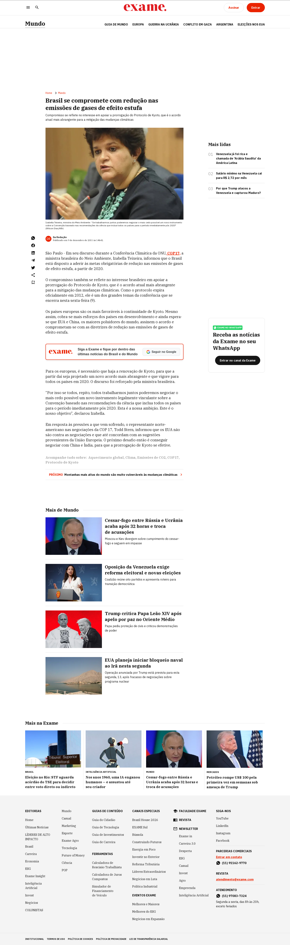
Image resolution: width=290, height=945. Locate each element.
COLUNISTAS (34, 910)
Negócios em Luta (144, 879)
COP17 (173, 457)
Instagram (223, 833)
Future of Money (73, 855)
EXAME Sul (140, 827)
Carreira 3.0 (187, 843)
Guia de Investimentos (108, 835)
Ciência (67, 863)
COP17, (173, 253)
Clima (130, 457)
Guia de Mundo (116, 24)
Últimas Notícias (36, 827)
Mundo (35, 23)
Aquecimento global (106, 457)
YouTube (222, 818)
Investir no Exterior (146, 857)
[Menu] (28, 7)
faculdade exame (192, 811)
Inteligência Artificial (33, 886)
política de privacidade (111, 939)
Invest (29, 895)
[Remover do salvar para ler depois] (33, 282)
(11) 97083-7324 (234, 896)
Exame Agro (70, 840)
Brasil (29, 846)
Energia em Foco (144, 849)
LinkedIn (222, 826)
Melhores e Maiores (145, 904)
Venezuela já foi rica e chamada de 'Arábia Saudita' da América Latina (238, 158)
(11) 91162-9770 (234, 863)
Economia (32, 861)
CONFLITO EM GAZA (197, 24)
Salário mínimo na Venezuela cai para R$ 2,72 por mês (239, 176)
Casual (66, 818)
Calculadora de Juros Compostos (107, 877)
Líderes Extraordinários (149, 871)
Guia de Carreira (103, 842)
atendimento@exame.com (235, 879)
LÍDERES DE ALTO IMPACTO (37, 837)
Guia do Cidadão (103, 820)
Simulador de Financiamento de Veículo (102, 891)
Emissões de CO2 (151, 457)
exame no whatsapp (228, 327)
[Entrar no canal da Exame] (237, 360)
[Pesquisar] (37, 7)
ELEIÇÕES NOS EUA (251, 24)
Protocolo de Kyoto (61, 462)
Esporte (67, 833)
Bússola (137, 835)
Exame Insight (35, 876)
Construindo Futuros (146, 842)
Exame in (185, 836)
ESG (28, 869)
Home (48, 93)
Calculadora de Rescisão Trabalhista (107, 865)
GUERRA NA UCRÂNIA (163, 24)
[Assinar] (234, 7)
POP (65, 870)
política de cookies (80, 939)
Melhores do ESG (144, 911)
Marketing (69, 826)
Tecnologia (69, 848)
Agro (182, 880)
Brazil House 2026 (145, 820)
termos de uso (56, 939)
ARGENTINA (224, 24)
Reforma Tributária (146, 864)
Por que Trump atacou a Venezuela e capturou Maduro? (238, 190)
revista (185, 820)
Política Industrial (144, 886)
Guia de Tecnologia (105, 827)
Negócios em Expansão (148, 919)
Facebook (222, 840)
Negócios (31, 903)
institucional (34, 939)
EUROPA (138, 24)
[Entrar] (256, 7)
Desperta (185, 851)
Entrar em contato (229, 857)
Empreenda (187, 888)
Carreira (31, 854)
